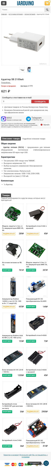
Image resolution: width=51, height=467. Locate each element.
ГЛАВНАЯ (4, 14)
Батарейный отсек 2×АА (12, 440)
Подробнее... (6, 83)
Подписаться (9, 234)
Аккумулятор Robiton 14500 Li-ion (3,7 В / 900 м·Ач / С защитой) (11, 301)
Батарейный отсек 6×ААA (36, 335)
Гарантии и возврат (11, 455)
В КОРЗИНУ (7, 270)
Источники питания (16, 14)
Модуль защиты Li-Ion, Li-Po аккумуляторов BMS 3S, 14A (36, 264)
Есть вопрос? (34, 463)
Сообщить (40, 102)
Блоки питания (30, 14)
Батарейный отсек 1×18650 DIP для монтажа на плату (12, 406)
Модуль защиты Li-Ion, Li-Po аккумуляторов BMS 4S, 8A (13, 228)
